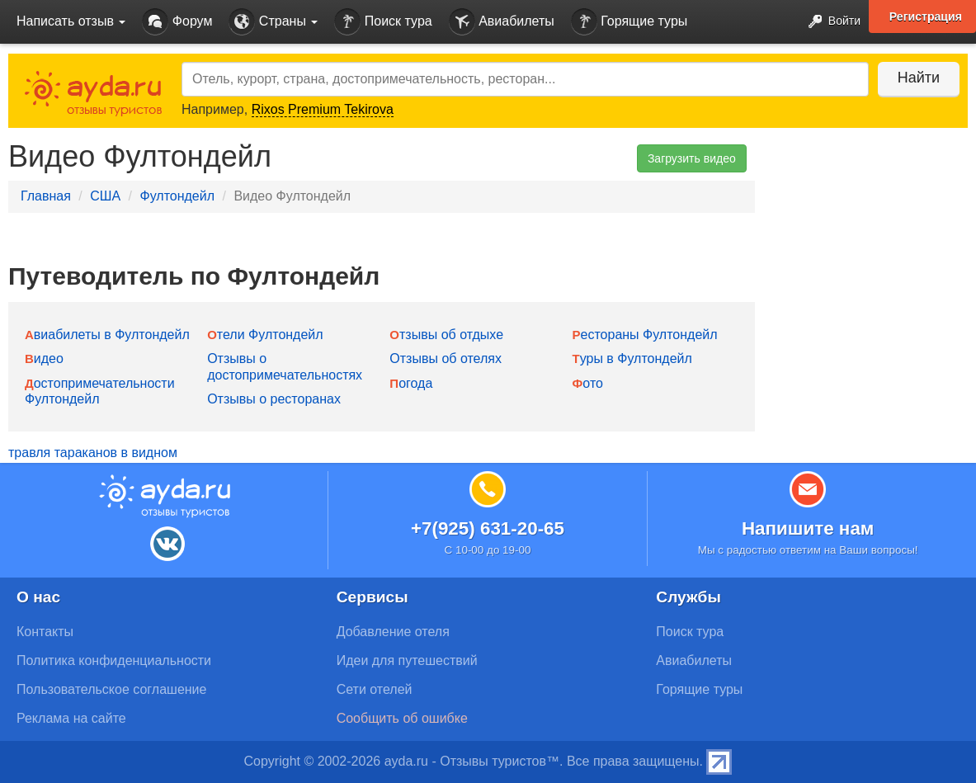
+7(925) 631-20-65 (487, 528)
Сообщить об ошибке (402, 718)
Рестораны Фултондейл (645, 335)
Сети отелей (375, 689)
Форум (177, 21)
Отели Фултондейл (265, 335)
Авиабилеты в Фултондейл (107, 335)
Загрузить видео (692, 158)
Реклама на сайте (71, 718)
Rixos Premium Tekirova (323, 109)
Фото (588, 383)
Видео (44, 358)
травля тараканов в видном (92, 453)
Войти (829, 21)
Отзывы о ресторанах (274, 399)
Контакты (45, 632)
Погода (410, 383)
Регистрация (925, 16)
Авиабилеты (501, 21)
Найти (918, 77)
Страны (273, 21)
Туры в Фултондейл (632, 358)
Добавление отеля (393, 632)
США (105, 196)
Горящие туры (629, 21)
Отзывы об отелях (445, 358)
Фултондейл (177, 196)
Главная (46, 196)
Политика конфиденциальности (114, 660)
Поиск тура (382, 21)
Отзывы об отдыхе (446, 335)
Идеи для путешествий (407, 660)
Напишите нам (808, 528)
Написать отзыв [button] (71, 21)
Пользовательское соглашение (111, 689)
